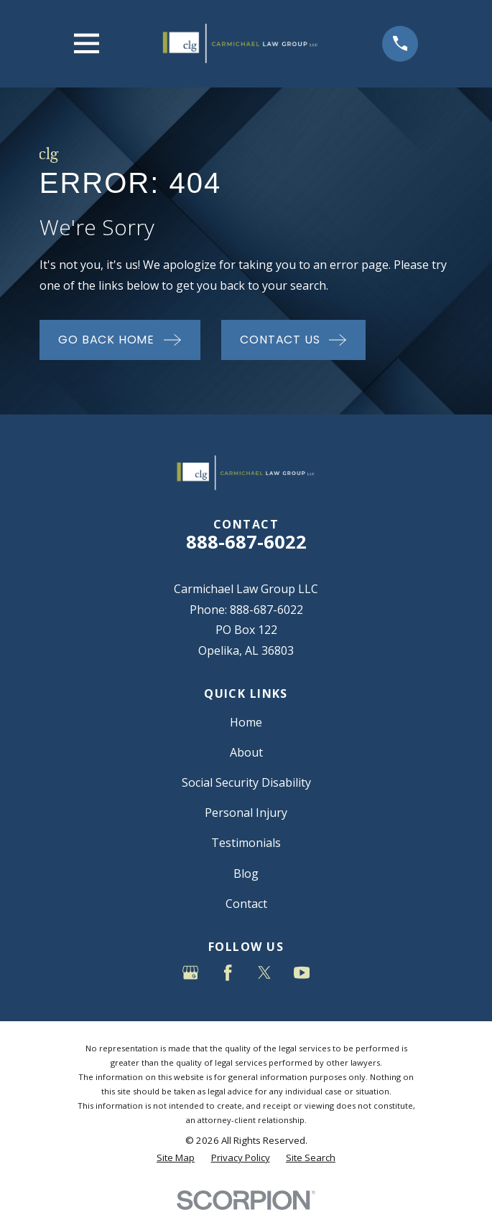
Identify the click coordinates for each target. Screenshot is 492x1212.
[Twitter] (264, 972)
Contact (246, 904)
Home (246, 722)
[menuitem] (176, 1158)
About (246, 752)
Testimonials (246, 843)
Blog (246, 873)
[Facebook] (228, 972)
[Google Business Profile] (190, 972)
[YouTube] (302, 972)
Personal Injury (246, 812)
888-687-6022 (246, 541)
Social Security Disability (246, 782)
